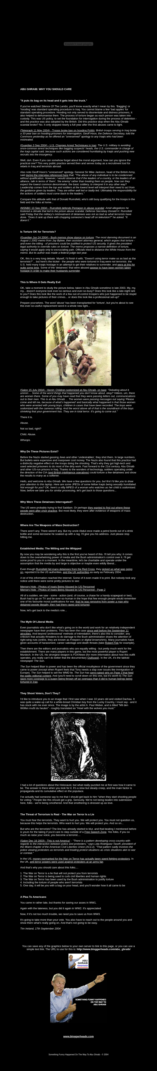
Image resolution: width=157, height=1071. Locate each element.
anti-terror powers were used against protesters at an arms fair (66, 861)
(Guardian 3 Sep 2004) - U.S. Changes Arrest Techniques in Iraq (58, 145)
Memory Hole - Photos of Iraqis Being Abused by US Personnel (57, 586)
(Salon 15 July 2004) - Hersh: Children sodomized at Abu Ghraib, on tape (63, 390)
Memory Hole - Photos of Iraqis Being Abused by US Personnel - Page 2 (62, 589)
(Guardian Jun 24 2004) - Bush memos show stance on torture (57, 237)
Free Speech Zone (95, 831)
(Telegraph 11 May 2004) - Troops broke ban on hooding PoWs (57, 130)
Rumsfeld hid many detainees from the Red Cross (65, 569)
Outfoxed (92, 657)
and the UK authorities (76, 572)
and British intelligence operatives (68, 472)
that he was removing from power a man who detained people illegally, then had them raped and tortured (74, 603)
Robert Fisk (112, 642)
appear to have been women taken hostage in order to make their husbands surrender (75, 269)
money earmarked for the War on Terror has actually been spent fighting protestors (81, 858)
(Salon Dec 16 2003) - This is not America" (45, 840)
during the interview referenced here (47, 175)
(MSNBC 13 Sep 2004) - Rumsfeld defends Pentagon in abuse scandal (62, 208)
